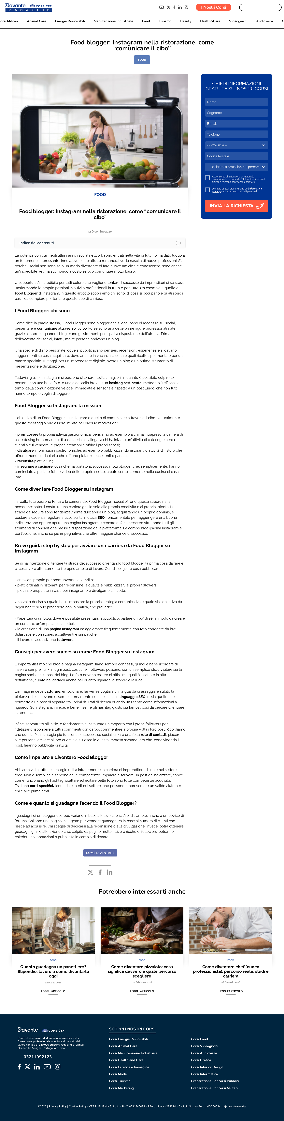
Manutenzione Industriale (113, 21)
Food (146, 21)
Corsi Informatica (204, 1074)
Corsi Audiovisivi (204, 1053)
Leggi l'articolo (53, 991)
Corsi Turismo (120, 1081)
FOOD (142, 59)
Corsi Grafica (201, 1060)
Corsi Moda (118, 1074)
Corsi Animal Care (123, 1046)
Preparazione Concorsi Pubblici (215, 1081)
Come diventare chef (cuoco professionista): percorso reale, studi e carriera (231, 971)
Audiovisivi (264, 21)
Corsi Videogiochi (204, 1046)
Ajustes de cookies (235, 1106)
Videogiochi (238, 21)
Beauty (185, 21)
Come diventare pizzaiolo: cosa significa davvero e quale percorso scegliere (142, 971)
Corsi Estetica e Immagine (129, 1067)
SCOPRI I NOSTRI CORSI (132, 1029)
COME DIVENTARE (100, 853)
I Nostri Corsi (213, 7)
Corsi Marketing (121, 1088)
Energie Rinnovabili (70, 21)
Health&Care (210, 21)
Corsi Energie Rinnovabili (128, 1039)
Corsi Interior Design (207, 1067)
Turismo (165, 21)
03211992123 (38, 1057)
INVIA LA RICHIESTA (237, 206)
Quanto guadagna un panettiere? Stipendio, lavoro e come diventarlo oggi (53, 971)
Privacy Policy (57, 1107)
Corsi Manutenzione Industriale (133, 1053)
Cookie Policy (77, 1107)
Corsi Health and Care (126, 1060)
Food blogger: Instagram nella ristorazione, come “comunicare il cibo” (100, 214)
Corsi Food (199, 1039)
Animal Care (36, 21)
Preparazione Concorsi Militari (214, 1088)
